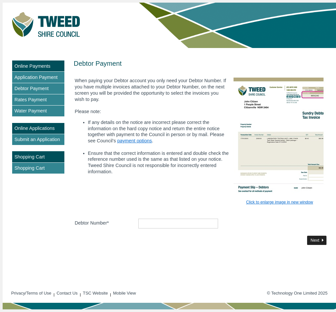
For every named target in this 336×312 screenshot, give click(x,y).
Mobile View (124, 293)
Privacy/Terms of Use (31, 293)
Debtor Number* (92, 223)
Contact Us (67, 293)
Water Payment (30, 110)
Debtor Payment (31, 88)
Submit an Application (37, 139)
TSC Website (95, 293)
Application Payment (35, 77)
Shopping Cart (29, 168)
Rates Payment (30, 99)
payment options (134, 140)
